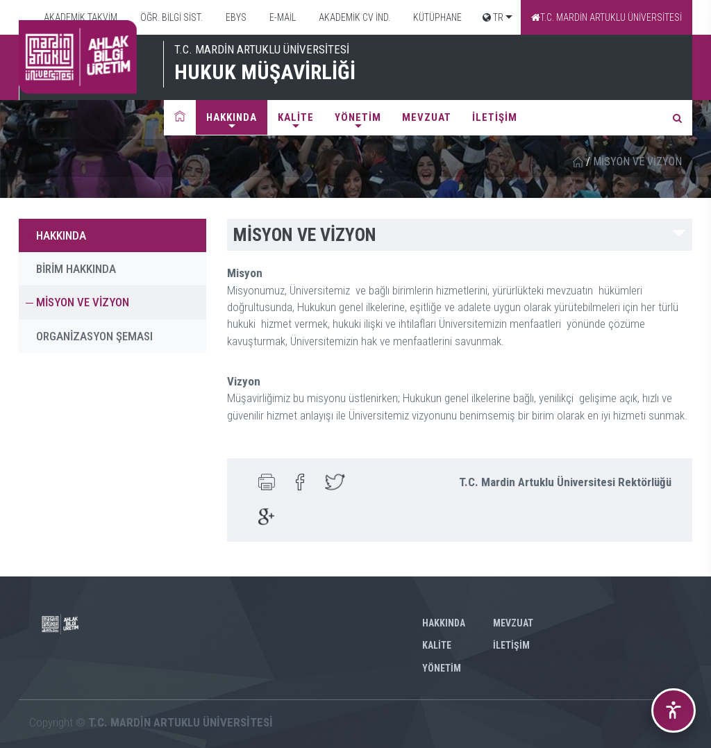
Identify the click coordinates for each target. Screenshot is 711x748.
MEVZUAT (426, 117)
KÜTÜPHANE (436, 17)
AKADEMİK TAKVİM (79, 17)
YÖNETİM (358, 117)
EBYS (235, 17)
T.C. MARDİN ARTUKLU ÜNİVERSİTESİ (606, 17)
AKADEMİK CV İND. (353, 17)
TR (493, 17)
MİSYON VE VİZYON (82, 302)
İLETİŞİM (494, 117)
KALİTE (296, 117)
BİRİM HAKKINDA (76, 269)
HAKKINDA (231, 117)
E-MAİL (281, 17)
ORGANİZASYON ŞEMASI (94, 336)
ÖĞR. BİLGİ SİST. (170, 17)
